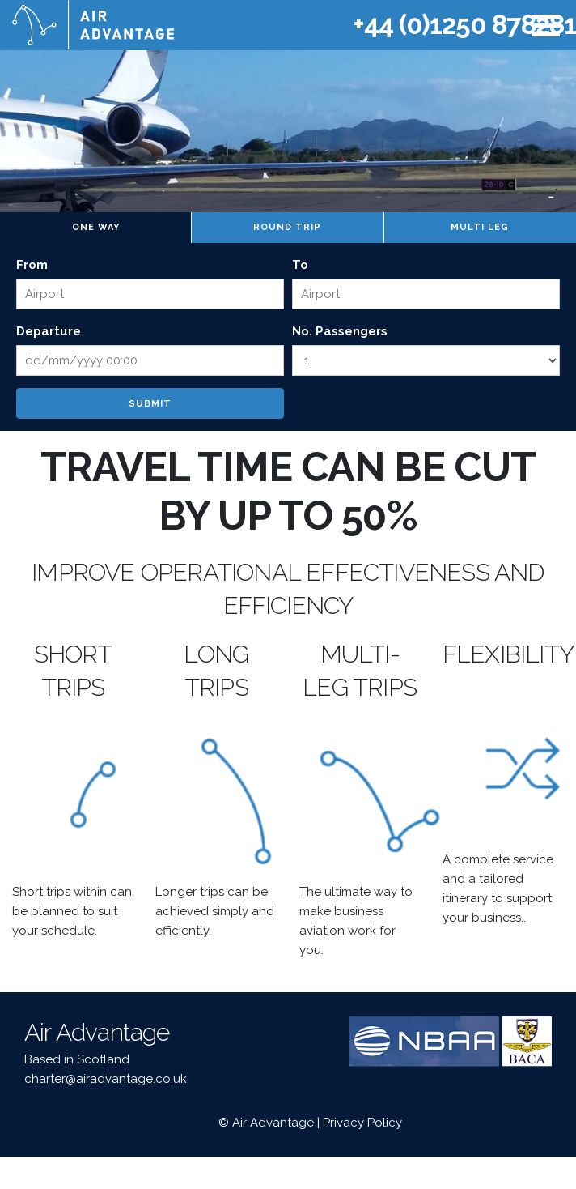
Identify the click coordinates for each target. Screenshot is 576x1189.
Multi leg (480, 227)
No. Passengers (340, 331)
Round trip (287, 227)
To (300, 265)
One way (96, 227)
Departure (48, 331)
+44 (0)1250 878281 (464, 24)
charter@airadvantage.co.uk (105, 1079)
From (32, 265)
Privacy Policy (362, 1122)
